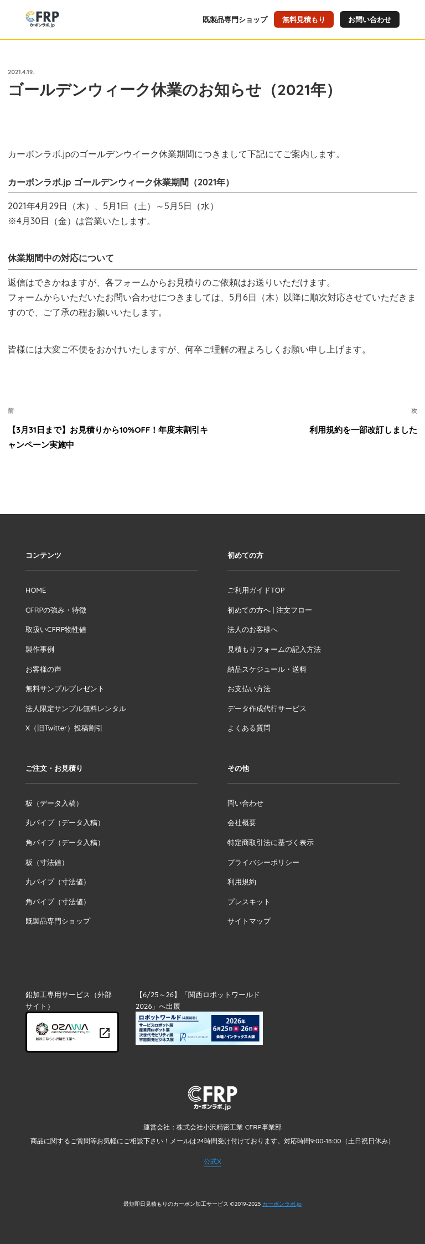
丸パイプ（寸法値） (57, 881)
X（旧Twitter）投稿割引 (64, 727)
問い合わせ (245, 803)
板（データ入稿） (54, 803)
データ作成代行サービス (267, 708)
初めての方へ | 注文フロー (269, 609)
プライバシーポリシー (263, 862)
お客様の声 (43, 669)
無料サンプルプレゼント (65, 688)
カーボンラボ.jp (282, 1203)
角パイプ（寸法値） (57, 901)
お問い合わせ (369, 19)
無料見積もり (303, 19)
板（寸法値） (47, 862)
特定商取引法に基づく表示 (270, 842)
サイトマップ (249, 920)
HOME (35, 589)
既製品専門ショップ (235, 19)
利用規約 (241, 881)
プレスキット (249, 901)
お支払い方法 (249, 688)
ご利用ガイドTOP (255, 589)
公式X (212, 1161)
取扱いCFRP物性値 (55, 629)
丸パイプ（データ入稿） (65, 822)
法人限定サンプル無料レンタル (75, 708)
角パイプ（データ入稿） (65, 842)
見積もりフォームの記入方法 (274, 649)
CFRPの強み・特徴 (55, 609)
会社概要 (241, 822)
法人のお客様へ (252, 629)
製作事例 (39, 649)
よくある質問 (249, 727)
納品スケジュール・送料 (267, 669)
